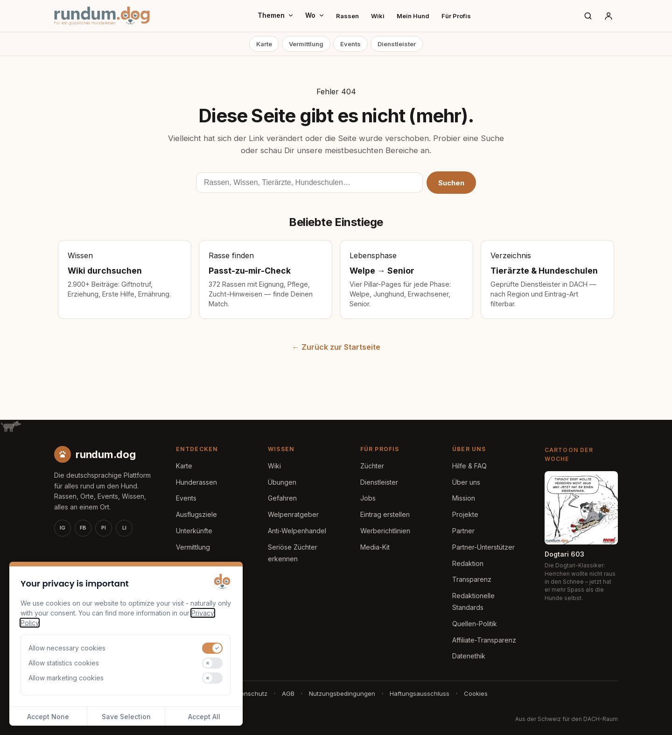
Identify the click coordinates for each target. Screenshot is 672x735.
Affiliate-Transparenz (484, 640)
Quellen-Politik (474, 624)
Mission (463, 498)
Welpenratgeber (293, 514)
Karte (264, 44)
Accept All (204, 717)
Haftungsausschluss (419, 693)
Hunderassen (196, 482)
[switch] (212, 648)
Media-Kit (375, 547)
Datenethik (468, 656)
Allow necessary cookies (66, 648)
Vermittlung (306, 44)
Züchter (372, 466)
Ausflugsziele (196, 514)
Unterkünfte (194, 531)
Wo (315, 15)
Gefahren (282, 498)
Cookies (476, 693)
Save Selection (126, 717)
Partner (463, 531)
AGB (288, 693)
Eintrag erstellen (385, 514)
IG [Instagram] (62, 527)
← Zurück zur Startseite (336, 347)
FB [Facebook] (83, 527)
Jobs (368, 498)
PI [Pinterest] (103, 527)
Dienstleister (397, 44)
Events (350, 44)
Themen (276, 15)
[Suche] (588, 16)
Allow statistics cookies (63, 663)
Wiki (378, 16)
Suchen (451, 182)
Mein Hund (413, 16)
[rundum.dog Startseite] (102, 16)
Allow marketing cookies (66, 678)
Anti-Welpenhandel (297, 531)
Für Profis (456, 16)
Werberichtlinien (385, 531)
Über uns (466, 482)
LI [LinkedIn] (124, 527)
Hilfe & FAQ (469, 466)
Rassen (347, 16)
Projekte (465, 514)
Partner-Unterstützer (483, 547)
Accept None (48, 717)
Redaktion (467, 563)
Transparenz (471, 579)
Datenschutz (249, 693)
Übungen (282, 482)
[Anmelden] (608, 16)
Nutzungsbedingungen (342, 693)
